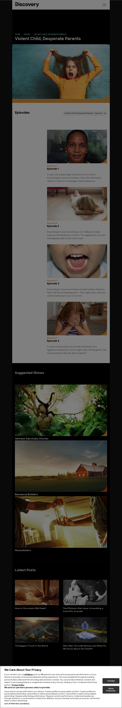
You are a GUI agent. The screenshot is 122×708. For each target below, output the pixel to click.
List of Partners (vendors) (16, 704)
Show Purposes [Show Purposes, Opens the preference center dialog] (110, 690)
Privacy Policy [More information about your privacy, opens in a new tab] (18, 685)
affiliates (28, 675)
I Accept (111, 681)
